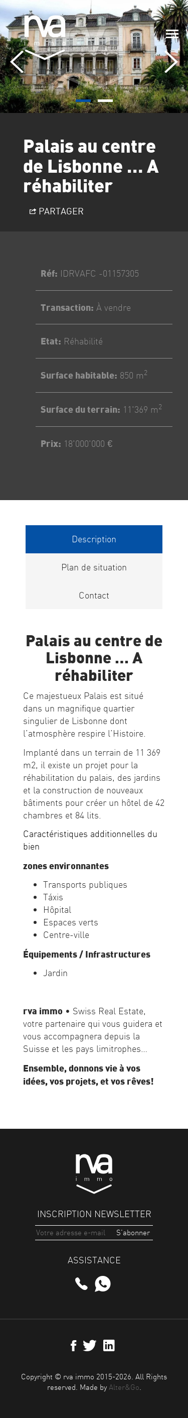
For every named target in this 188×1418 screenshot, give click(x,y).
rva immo (45, 37)
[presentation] (17, 62)
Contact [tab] (94, 595)
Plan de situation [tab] (94, 567)
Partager (57, 210)
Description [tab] (94, 539)
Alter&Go (124, 1387)
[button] (83, 100)
